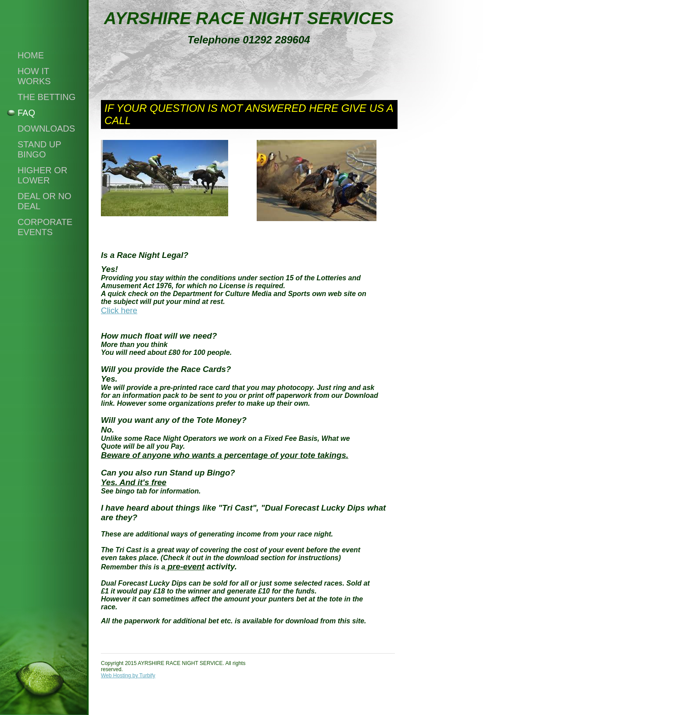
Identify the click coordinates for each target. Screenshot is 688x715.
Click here (119, 310)
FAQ (26, 113)
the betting (46, 97)
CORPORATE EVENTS (45, 227)
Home (31, 55)
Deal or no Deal (45, 201)
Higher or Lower (42, 175)
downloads (46, 128)
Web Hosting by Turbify (128, 675)
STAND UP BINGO (39, 149)
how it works (34, 76)
